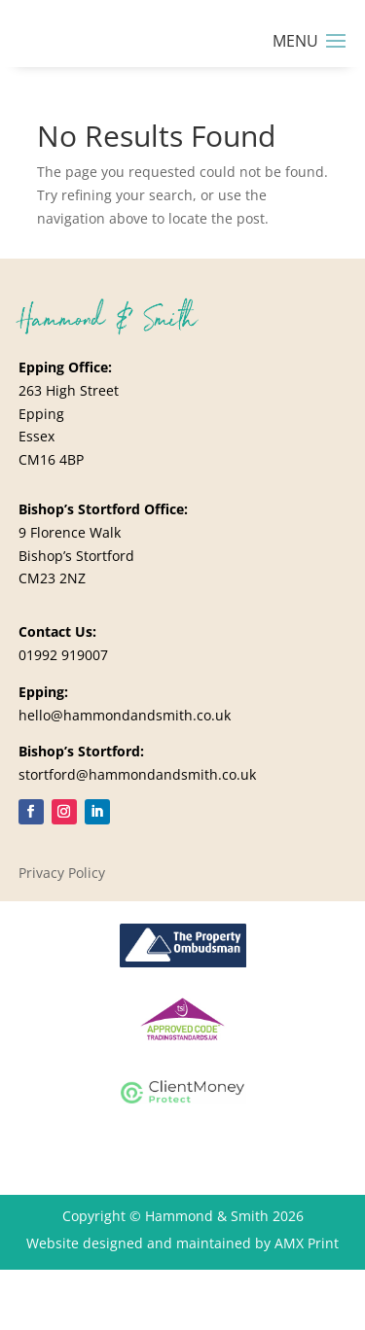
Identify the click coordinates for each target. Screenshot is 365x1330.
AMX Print (306, 1243)
